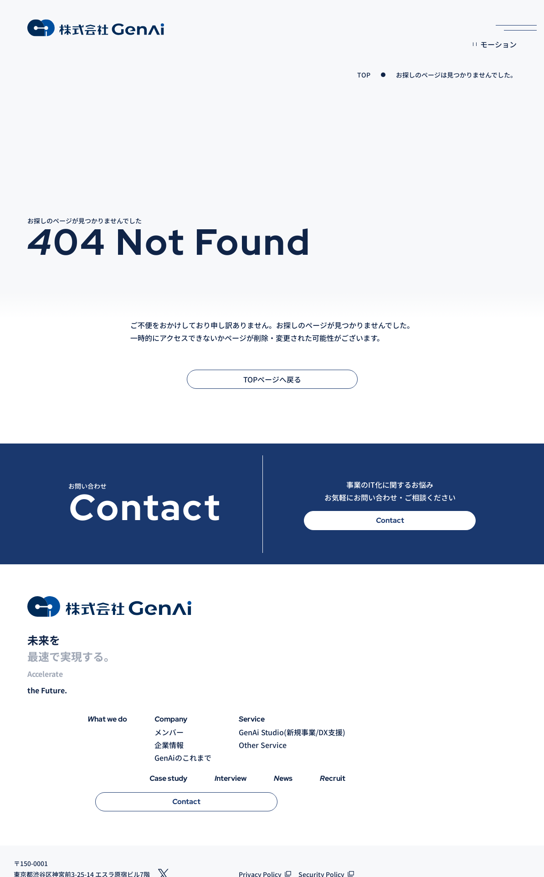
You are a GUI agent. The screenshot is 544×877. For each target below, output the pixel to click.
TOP (363, 74)
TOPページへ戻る (272, 379)
